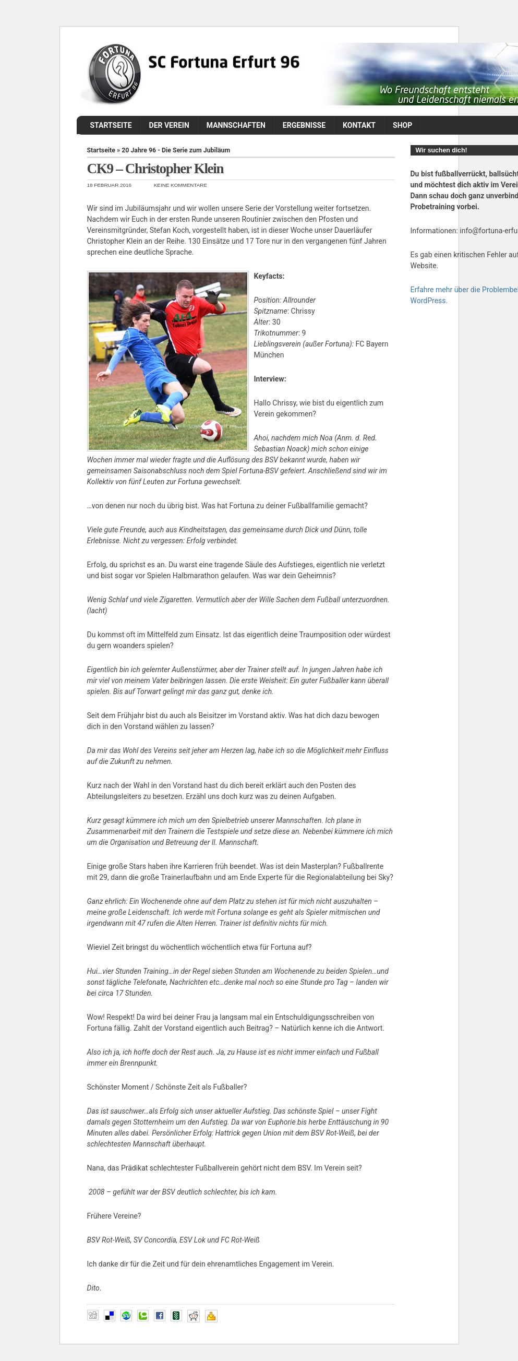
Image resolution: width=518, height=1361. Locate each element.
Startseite (111, 125)
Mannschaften (236, 125)
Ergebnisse (304, 125)
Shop (402, 125)
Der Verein (169, 125)
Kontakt (359, 125)
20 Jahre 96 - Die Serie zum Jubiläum (176, 150)
